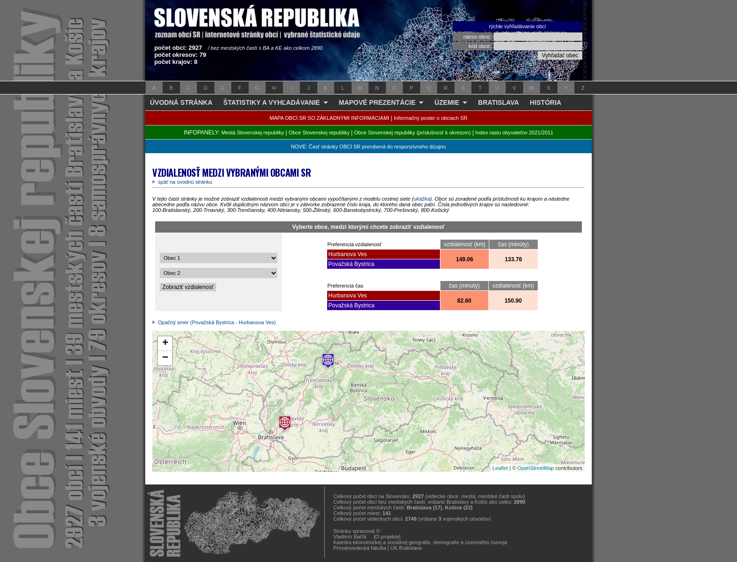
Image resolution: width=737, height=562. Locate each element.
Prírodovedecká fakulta (359, 548)
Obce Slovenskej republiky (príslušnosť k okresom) (412, 132)
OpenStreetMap (535, 468)
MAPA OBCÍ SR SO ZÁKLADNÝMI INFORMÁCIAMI (330, 118)
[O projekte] (387, 536)
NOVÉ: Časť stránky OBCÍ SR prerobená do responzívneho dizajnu (368, 146)
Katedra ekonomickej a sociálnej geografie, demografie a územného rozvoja (420, 542)
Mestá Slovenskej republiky (252, 132)
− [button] (165, 358)
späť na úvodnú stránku (185, 182)
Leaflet (500, 468)
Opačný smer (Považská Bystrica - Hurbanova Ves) (217, 322)
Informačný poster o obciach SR (431, 118)
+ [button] (165, 343)
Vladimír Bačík (350, 536)
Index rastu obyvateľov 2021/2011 (514, 132)
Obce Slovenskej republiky (319, 132)
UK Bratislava (406, 548)
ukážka (422, 199)
